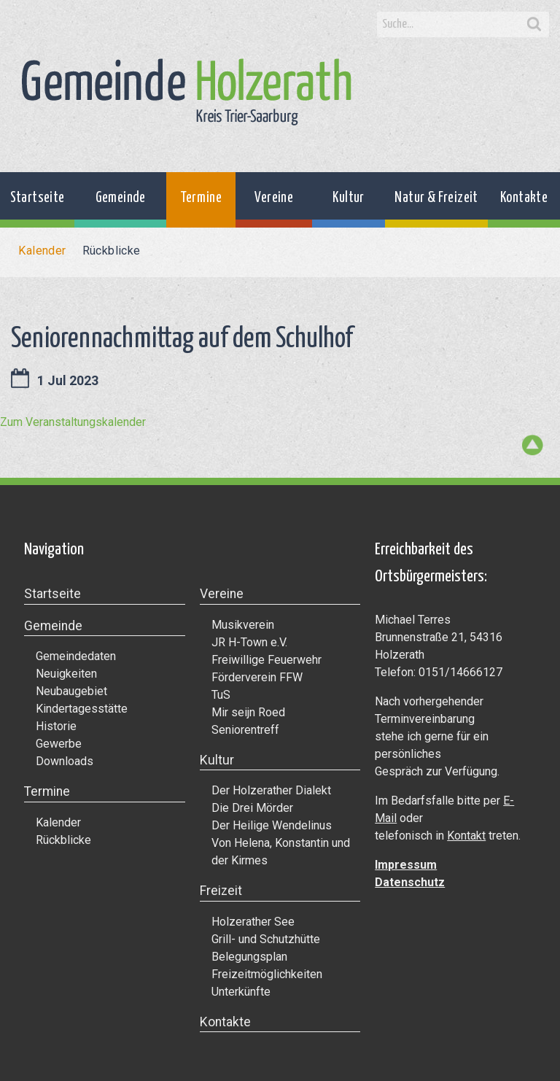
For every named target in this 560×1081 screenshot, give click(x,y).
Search (534, 24)
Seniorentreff (245, 730)
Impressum (406, 865)
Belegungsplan (249, 957)
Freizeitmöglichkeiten (266, 974)
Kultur (348, 198)
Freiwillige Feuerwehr (266, 660)
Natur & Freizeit (436, 198)
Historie (56, 726)
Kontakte (524, 198)
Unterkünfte (241, 992)
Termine (201, 198)
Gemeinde (121, 198)
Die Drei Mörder (252, 808)
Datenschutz (410, 882)
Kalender (42, 250)
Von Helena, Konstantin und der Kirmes (280, 851)
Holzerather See (253, 922)
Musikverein (242, 625)
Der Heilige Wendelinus (271, 825)
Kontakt (466, 835)
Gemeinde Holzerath (186, 91)
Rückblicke (111, 250)
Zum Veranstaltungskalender (73, 422)
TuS (220, 695)
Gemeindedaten (76, 656)
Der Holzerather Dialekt (271, 790)
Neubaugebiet (71, 691)
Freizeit (221, 890)
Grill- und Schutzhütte (265, 939)
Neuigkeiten (66, 674)
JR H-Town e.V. (249, 642)
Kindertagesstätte (82, 709)
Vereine (273, 198)
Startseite (37, 198)
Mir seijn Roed (248, 712)
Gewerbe (59, 744)
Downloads (64, 761)
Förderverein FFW (257, 677)
